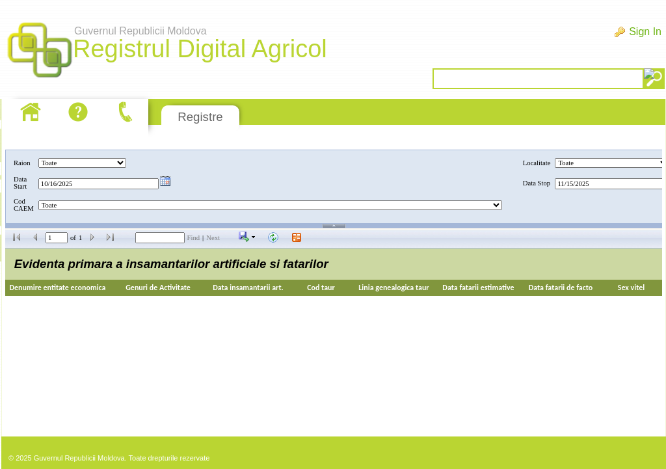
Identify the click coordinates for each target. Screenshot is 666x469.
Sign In (645, 31)
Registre (200, 117)
